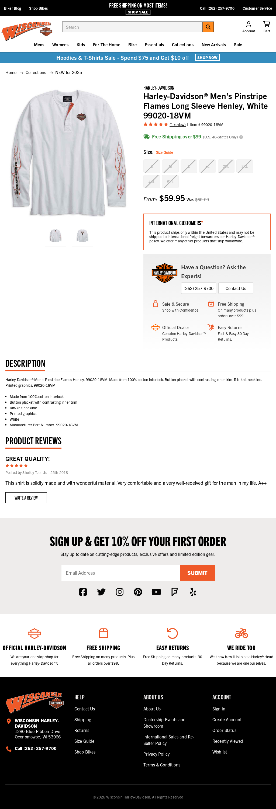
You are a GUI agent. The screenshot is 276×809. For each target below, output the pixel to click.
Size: (158, 152)
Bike (132, 44)
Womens (60, 44)
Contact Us (236, 288)
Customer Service (257, 8)
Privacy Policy (156, 753)
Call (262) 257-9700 (217, 8)
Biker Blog (12, 8)
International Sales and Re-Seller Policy (168, 740)
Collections (183, 44)
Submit (197, 572)
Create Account (227, 719)
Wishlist (219, 751)
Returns (81, 730)
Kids (81, 44)
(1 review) (178, 124)
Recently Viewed (227, 741)
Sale (238, 44)
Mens (39, 44)
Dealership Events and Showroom (164, 722)
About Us (152, 708)
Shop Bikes (38, 8)
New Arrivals (214, 44)
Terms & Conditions (161, 764)
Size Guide (164, 152)
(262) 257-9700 (198, 288)
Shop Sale (138, 12)
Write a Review (26, 497)
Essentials (154, 44)
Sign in (218, 708)
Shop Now (207, 57)
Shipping (82, 719)
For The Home (106, 44)
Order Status (224, 730)
